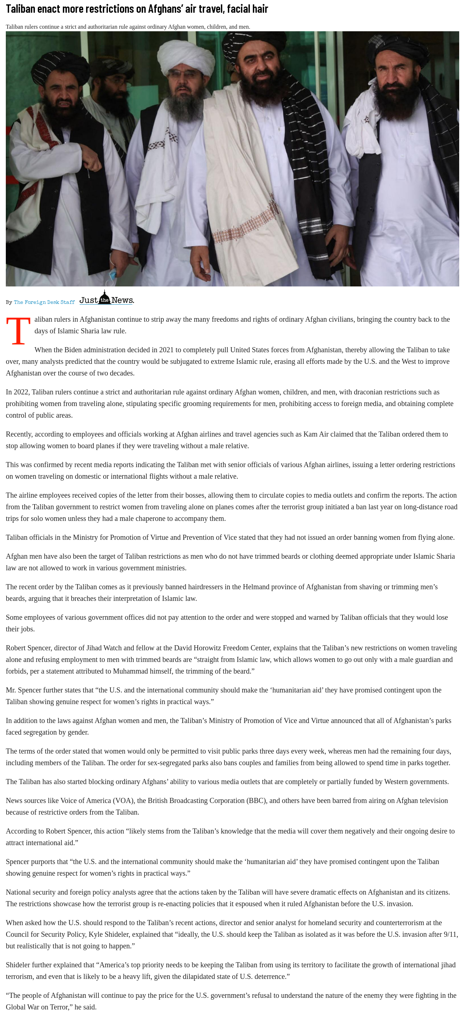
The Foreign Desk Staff (44, 302)
